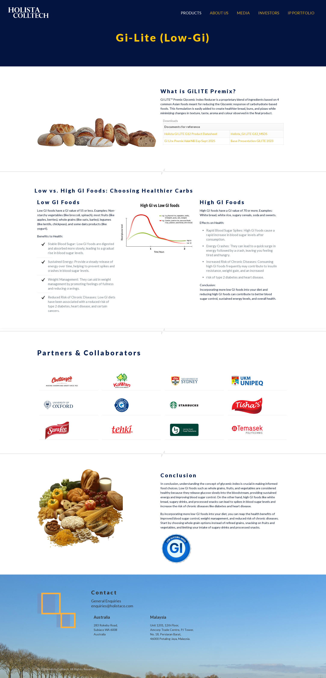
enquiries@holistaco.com (112, 605)
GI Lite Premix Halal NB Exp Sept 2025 (189, 141)
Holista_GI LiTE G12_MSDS (249, 134)
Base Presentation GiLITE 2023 (252, 141)
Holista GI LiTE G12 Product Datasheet (190, 134)
